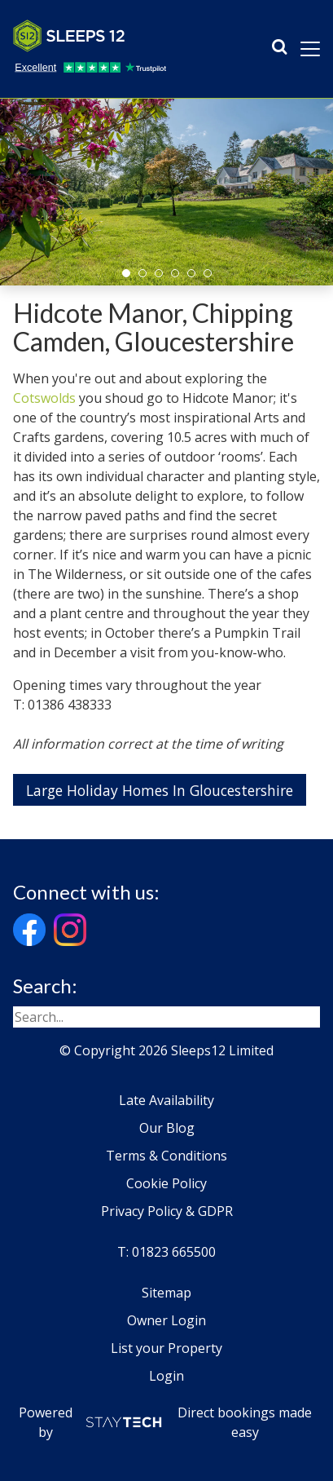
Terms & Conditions (166, 1156)
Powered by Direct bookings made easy (165, 1422)
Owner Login (166, 1320)
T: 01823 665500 (166, 1252)
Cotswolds (44, 398)
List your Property (166, 1348)
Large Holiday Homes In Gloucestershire (159, 790)
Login (166, 1376)
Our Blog (167, 1128)
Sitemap (166, 1293)
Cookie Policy (166, 1183)
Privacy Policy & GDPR (167, 1211)
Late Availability (166, 1100)
